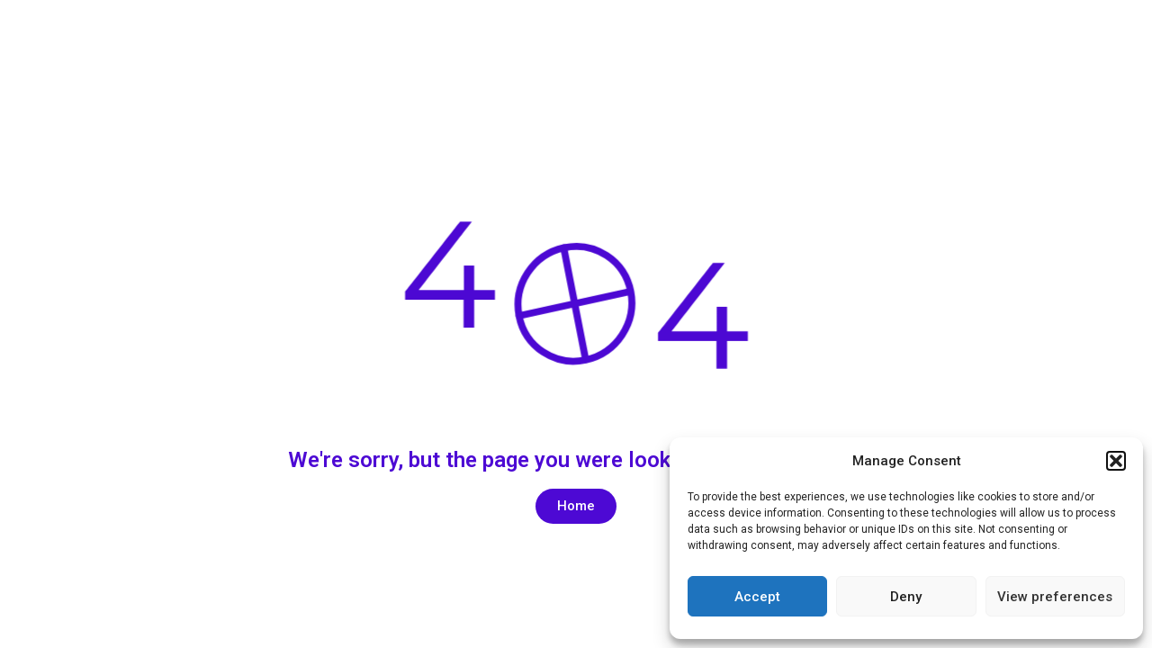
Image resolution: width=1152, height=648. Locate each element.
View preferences (1054, 597)
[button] (1116, 461)
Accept (757, 597)
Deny (906, 597)
